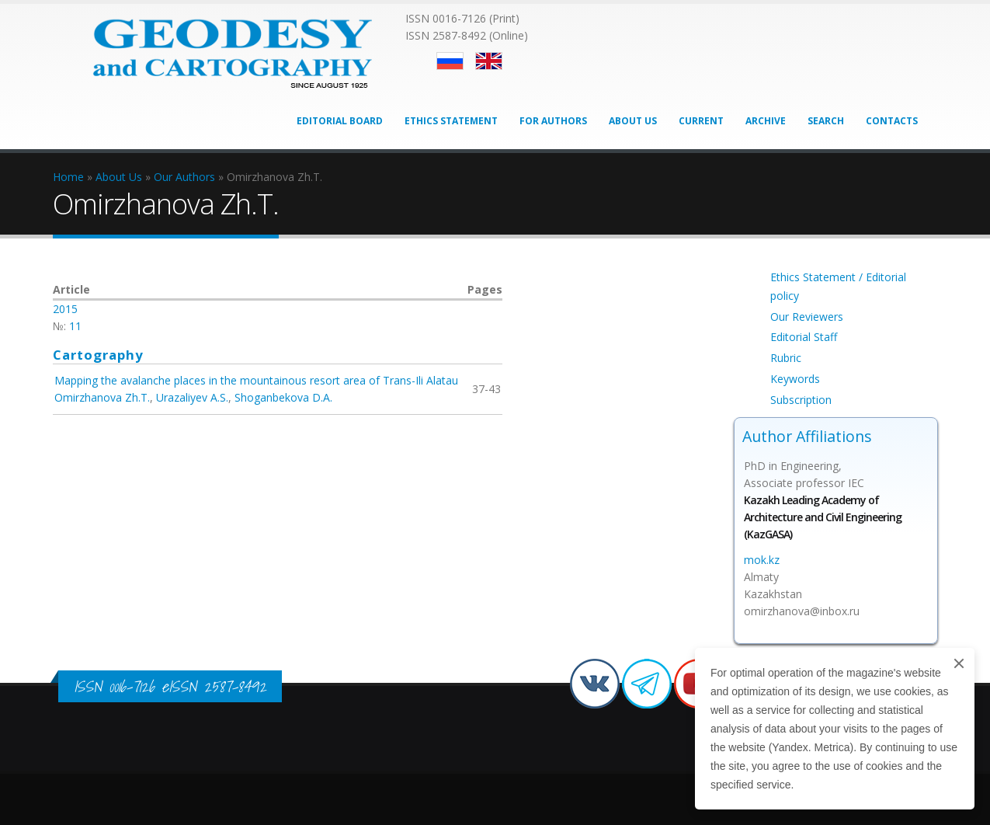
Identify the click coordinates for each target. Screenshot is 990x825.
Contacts (892, 120)
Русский (450, 61)
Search (826, 120)
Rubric (785, 357)
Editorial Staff (803, 336)
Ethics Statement (451, 120)
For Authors (553, 120)
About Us (633, 120)
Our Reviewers (806, 316)
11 (75, 326)
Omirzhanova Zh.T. (102, 397)
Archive (765, 120)
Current (701, 120)
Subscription (801, 399)
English (488, 61)
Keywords (795, 378)
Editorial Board (340, 120)
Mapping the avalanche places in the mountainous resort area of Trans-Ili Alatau (256, 380)
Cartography (98, 355)
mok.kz (762, 559)
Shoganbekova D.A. (283, 397)
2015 (65, 308)
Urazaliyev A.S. (192, 397)
